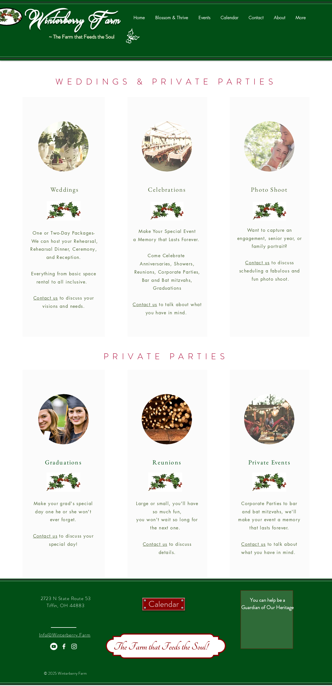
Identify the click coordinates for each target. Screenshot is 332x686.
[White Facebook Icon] (64, 646)
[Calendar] (163, 604)
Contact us (45, 298)
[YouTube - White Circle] (53, 646)
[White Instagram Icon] (74, 646)
